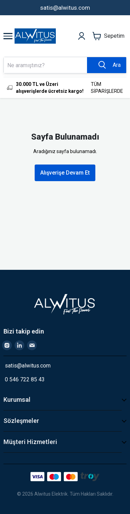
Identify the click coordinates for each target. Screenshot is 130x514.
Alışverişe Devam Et (65, 172)
